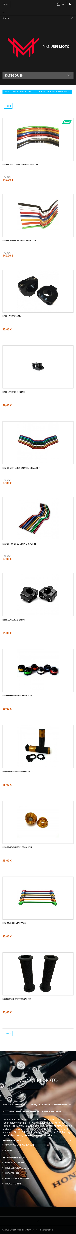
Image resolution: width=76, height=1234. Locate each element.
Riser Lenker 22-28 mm (13, 392)
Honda (41, 92)
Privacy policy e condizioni (19, 1145)
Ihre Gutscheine (13, 1183)
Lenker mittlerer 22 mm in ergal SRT (21, 468)
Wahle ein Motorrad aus (24, 92)
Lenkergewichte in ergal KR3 (17, 695)
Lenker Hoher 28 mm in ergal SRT (19, 240)
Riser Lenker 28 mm (11, 316)
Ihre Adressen (12, 1173)
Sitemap (8, 1150)
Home (6, 92)
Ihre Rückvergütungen (17, 1167)
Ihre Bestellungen (14, 1162)
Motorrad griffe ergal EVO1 (17, 771)
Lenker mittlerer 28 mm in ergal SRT (21, 164)
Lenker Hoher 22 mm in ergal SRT (19, 544)
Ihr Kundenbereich (13, 1157)
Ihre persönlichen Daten (18, 1178)
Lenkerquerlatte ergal (14, 923)
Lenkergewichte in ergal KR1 (17, 847)
